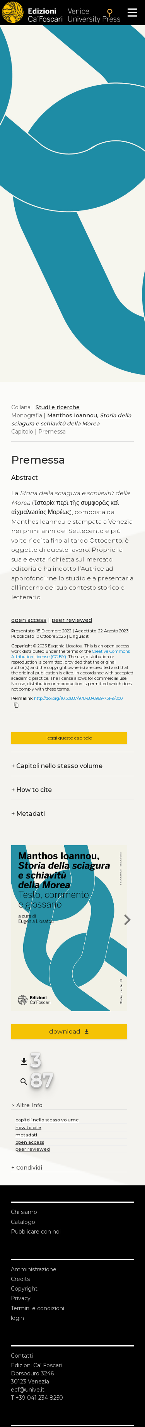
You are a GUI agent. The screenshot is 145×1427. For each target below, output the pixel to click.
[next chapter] (127, 921)
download (69, 1031)
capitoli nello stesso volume (47, 1120)
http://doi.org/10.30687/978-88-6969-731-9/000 (78, 698)
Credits (20, 1279)
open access (28, 620)
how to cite (28, 1127)
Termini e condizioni (37, 1308)
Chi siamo (24, 1211)
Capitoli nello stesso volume (56, 766)
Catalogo (23, 1222)
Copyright (24, 1288)
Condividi (26, 1168)
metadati (26, 1135)
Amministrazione (33, 1269)
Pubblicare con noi (36, 1231)
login (17, 1317)
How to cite (31, 790)
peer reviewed (71, 620)
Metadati (28, 813)
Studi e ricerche (58, 407)
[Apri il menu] (132, 12)
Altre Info (27, 1105)
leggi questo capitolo (69, 738)
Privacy (21, 1298)
